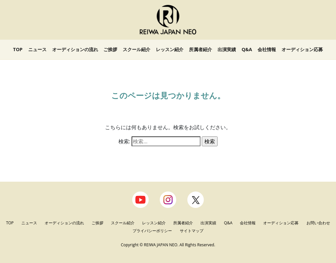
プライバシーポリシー (153, 230)
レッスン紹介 (169, 49)
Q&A (247, 49)
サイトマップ (191, 230)
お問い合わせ (318, 223)
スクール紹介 (136, 49)
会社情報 (267, 49)
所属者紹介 (200, 49)
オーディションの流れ (75, 49)
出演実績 (227, 49)
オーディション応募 (302, 49)
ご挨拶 (110, 49)
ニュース (37, 49)
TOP (18, 49)
